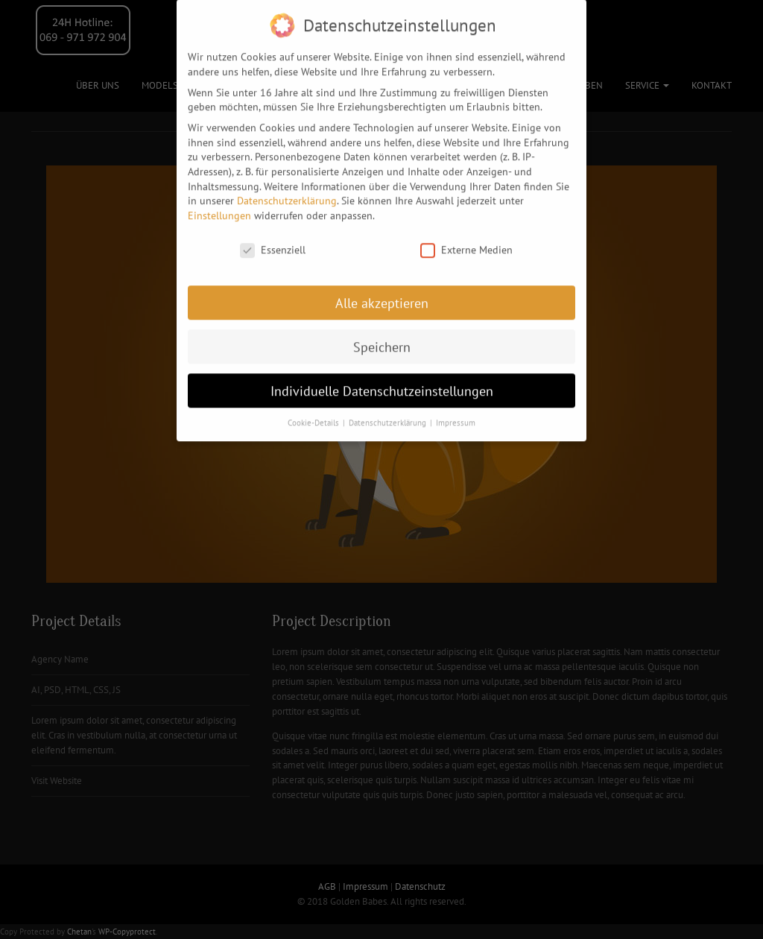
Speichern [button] (382, 338)
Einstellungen (219, 207)
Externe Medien (466, 242)
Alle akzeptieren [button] (381, 294)
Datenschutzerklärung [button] (388, 414)
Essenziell (272, 242)
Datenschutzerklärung (287, 192)
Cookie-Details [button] (314, 414)
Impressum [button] (455, 414)
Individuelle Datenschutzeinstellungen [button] (381, 382)
